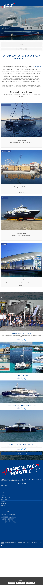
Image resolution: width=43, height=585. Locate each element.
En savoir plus (21, 145)
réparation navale (10, 68)
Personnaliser (12, 582)
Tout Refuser (20, 582)
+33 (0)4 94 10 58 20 (18, 1)
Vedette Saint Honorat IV (21, 324)
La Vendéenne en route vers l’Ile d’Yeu (21, 398)
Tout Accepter (30, 582)
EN (28, 1)
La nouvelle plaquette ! (21, 365)
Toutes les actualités (21, 453)
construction (37, 66)
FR (25, 1)
